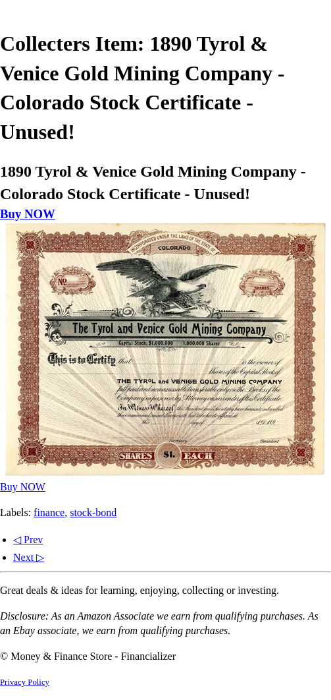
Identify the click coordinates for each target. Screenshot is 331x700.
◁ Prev (28, 539)
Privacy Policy (24, 682)
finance (49, 512)
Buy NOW (27, 214)
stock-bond (93, 512)
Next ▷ (28, 557)
